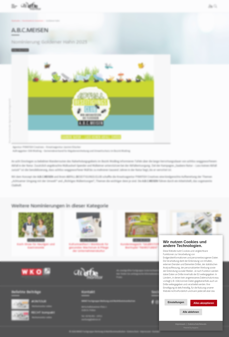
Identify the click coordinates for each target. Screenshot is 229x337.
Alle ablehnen (191, 312)
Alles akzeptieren (204, 303)
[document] (191, 268)
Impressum (180, 324)
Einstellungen (176, 302)
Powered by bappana (191, 328)
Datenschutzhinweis (197, 324)
